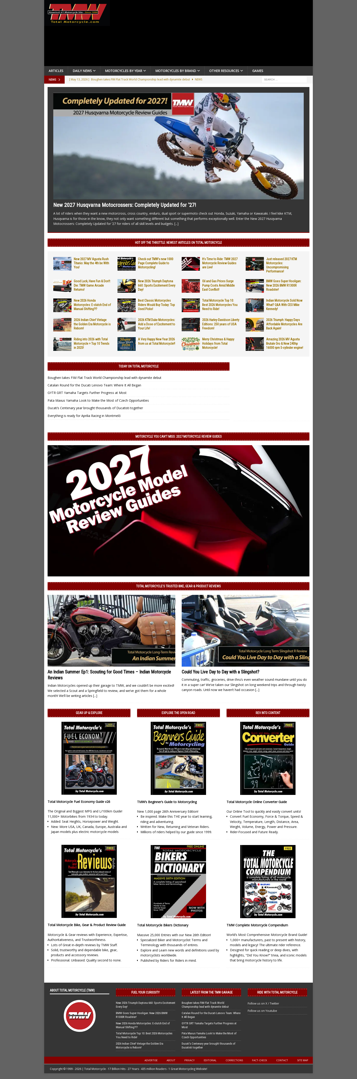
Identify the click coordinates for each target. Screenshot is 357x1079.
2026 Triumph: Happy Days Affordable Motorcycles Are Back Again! (284, 324)
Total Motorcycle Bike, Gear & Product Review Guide (87, 925)
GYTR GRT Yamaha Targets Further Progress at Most (87, 392)
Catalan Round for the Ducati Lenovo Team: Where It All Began (94, 385)
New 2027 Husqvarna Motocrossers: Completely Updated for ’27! (124, 205)
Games (257, 71)
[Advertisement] (213, 34)
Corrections (234, 1060)
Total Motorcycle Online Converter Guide (257, 802)
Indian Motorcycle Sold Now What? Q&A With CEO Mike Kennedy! (284, 305)
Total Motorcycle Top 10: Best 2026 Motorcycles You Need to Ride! (219, 305)
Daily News (82, 71)
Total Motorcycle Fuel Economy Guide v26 (79, 801)
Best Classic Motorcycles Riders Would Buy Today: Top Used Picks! (156, 305)
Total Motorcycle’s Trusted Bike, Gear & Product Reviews (178, 586)
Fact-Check (259, 1060)
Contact (282, 1060)
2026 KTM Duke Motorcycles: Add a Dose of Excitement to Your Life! (156, 324)
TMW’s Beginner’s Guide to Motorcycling (167, 802)
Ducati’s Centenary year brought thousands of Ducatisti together (95, 408)
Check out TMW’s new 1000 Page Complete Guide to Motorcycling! (155, 263)
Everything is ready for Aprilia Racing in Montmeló (84, 416)
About (171, 1060)
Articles (56, 71)
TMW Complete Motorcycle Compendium (257, 925)
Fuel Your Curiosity (145, 992)
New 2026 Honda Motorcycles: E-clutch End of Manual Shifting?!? (92, 305)
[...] (176, 223)
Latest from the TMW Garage (211, 992)
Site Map (302, 1060)
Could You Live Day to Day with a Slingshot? (220, 672)
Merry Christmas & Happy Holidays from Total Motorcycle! (218, 343)
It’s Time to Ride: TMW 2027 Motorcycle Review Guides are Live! (219, 263)
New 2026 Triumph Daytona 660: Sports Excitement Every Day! (156, 285)
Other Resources (224, 71)
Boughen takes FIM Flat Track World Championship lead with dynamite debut (104, 377)
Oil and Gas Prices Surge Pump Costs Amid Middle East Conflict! (218, 285)
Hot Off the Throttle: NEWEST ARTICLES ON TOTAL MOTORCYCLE (178, 242)
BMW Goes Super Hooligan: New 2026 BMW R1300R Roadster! (283, 285)
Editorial (210, 1060)
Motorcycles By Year (123, 71)
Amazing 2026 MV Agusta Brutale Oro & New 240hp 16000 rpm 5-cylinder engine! (284, 343)
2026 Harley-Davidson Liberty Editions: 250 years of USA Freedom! (220, 324)
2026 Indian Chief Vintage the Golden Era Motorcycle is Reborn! (92, 324)
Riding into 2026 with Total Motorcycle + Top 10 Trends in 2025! (91, 343)
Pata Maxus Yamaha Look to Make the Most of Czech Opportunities (98, 400)
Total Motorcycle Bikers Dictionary (162, 925)
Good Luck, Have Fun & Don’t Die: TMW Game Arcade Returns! (92, 285)
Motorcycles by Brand (175, 71)
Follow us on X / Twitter (263, 1003)
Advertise (151, 1060)
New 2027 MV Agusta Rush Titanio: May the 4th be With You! (91, 263)
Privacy (189, 1060)
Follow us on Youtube (262, 1011)
